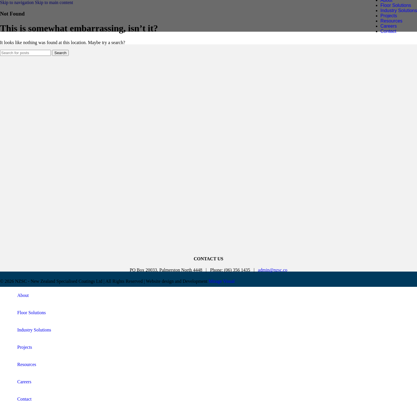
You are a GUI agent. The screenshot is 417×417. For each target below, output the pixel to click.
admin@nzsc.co (272, 270)
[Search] (25, 53)
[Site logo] (50, 24)
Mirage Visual (221, 281)
